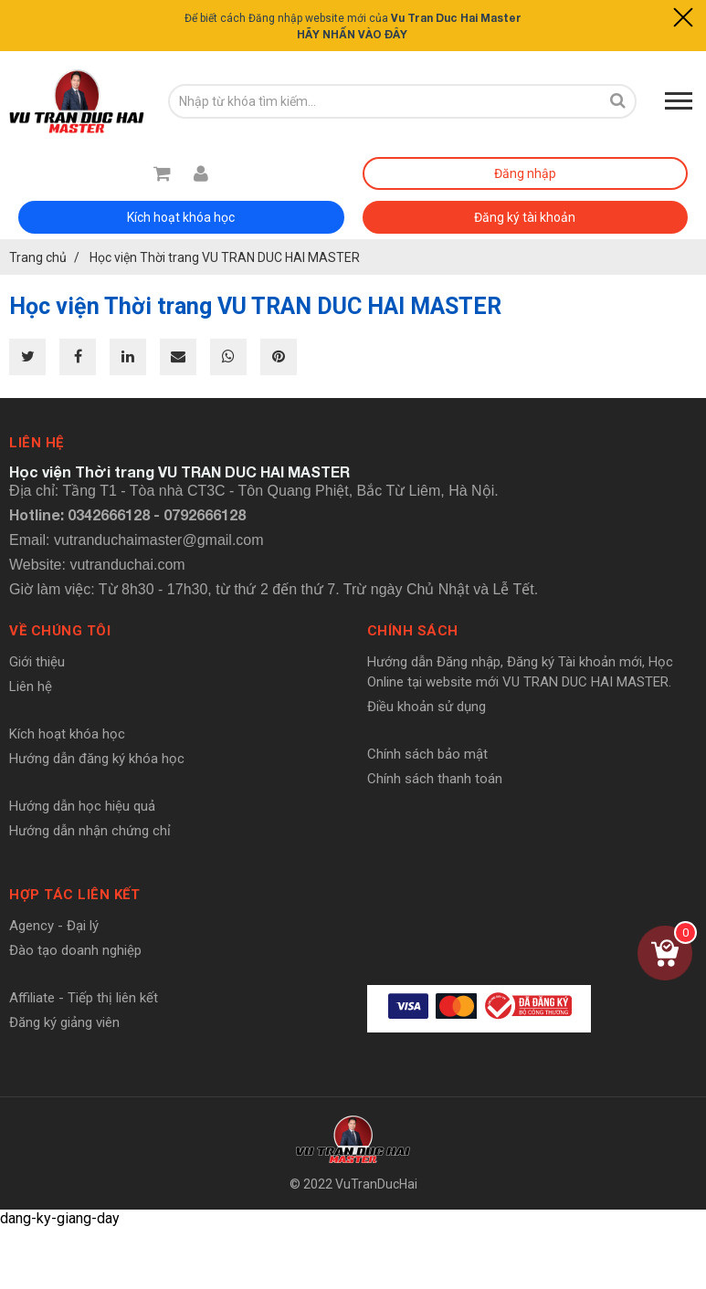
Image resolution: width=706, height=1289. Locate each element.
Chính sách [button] (412, 631)
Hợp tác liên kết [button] (74, 894)
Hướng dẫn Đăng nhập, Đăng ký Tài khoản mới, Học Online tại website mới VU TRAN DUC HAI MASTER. (520, 672)
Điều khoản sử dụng (426, 706)
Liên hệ (30, 686)
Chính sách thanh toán (434, 778)
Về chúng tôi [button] (60, 631)
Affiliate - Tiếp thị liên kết (83, 998)
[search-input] (384, 101)
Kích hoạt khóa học (181, 217)
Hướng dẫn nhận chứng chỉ (90, 831)
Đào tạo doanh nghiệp (75, 950)
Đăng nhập (525, 173)
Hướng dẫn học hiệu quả (82, 806)
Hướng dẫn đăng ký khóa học (96, 758)
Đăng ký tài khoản (524, 217)
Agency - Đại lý (54, 925)
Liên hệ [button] (36, 443)
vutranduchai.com (126, 564)
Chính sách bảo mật (427, 754)
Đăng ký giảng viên (64, 1022)
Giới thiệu (37, 662)
